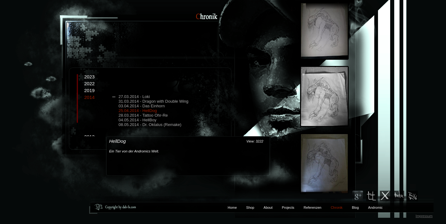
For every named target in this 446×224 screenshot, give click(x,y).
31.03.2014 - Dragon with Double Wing (153, 101)
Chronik (336, 207)
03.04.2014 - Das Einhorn (142, 106)
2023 (89, 76)
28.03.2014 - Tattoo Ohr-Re (143, 115)
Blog (355, 207)
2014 (157, 111)
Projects (288, 207)
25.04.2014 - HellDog (138, 110)
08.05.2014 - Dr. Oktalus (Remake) (150, 124)
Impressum (424, 216)
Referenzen (308, 207)
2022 (89, 83)
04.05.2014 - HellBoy (137, 120)
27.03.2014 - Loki (134, 96)
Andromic (375, 207)
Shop (250, 207)
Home (232, 207)
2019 (89, 90)
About (268, 207)
